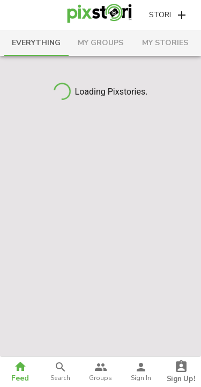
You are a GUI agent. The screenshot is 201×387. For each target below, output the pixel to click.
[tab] (36, 43)
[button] (168, 15)
